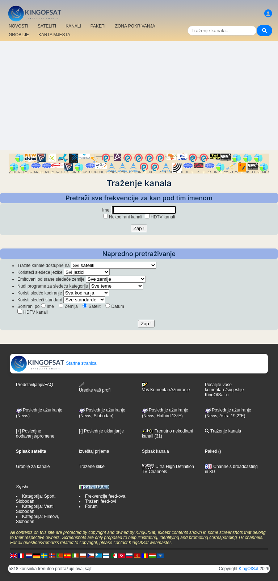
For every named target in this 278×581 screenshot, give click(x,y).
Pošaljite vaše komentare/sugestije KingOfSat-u (224, 389)
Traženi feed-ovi (100, 501)
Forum (91, 506)
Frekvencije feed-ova (105, 496)
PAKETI (98, 26)
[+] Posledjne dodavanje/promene (35, 434)
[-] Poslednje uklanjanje (101, 431)
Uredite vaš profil (95, 387)
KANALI (73, 26)
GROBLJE (19, 34)
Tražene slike (92, 466)
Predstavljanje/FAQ (34, 384)
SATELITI (47, 26)
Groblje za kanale (33, 466)
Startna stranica (53, 363)
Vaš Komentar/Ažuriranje (166, 387)
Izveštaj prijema (94, 451)
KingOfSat (248, 568)
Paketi (211, 451)
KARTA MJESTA (54, 34)
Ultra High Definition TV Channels (168, 469)
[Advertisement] (139, 95)
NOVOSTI (18, 26)
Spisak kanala (155, 451)
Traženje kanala (223, 431)
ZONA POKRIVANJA (135, 26)
